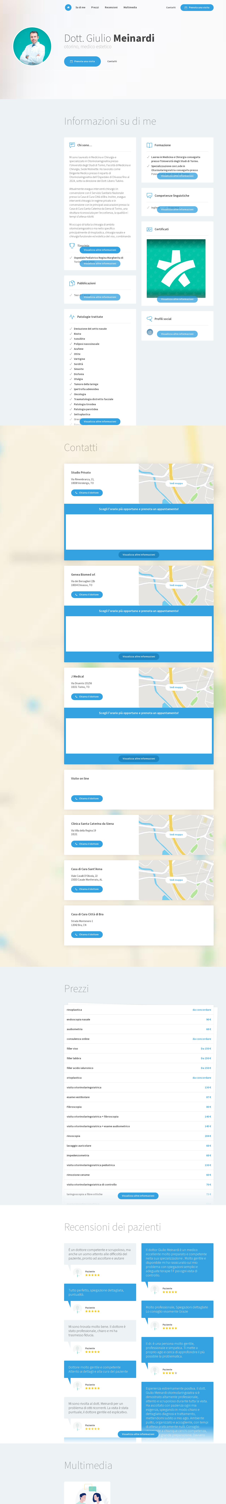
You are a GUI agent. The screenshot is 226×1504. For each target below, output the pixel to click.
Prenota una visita (197, 7)
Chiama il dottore (87, 492)
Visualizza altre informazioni (100, 249)
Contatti (171, 7)
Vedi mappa (176, 483)
